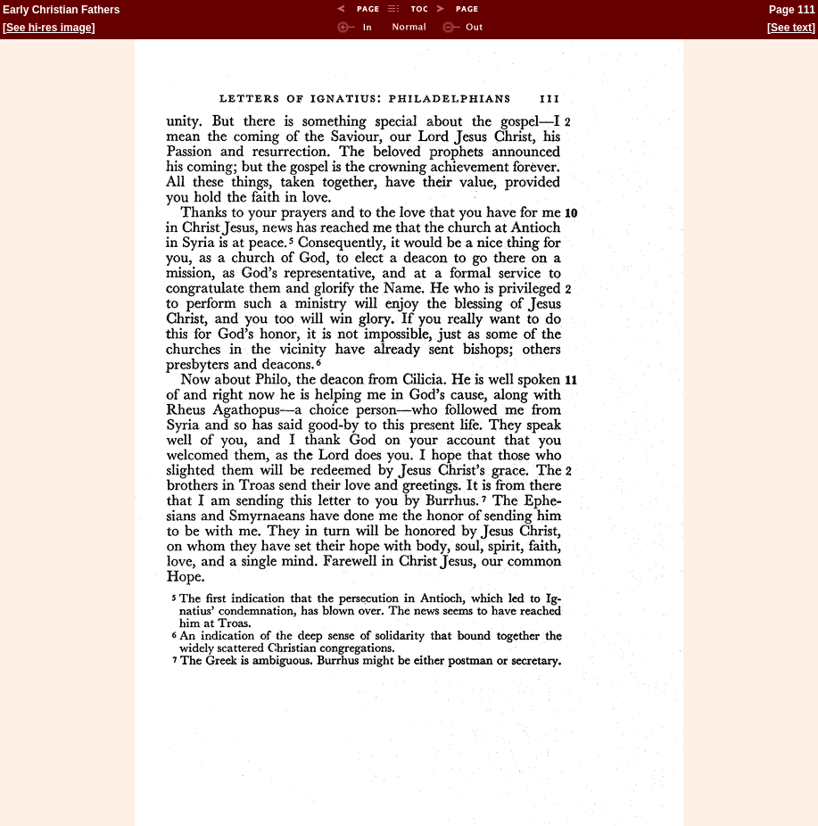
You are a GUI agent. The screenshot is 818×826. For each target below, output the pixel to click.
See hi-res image (48, 27)
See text (791, 27)
